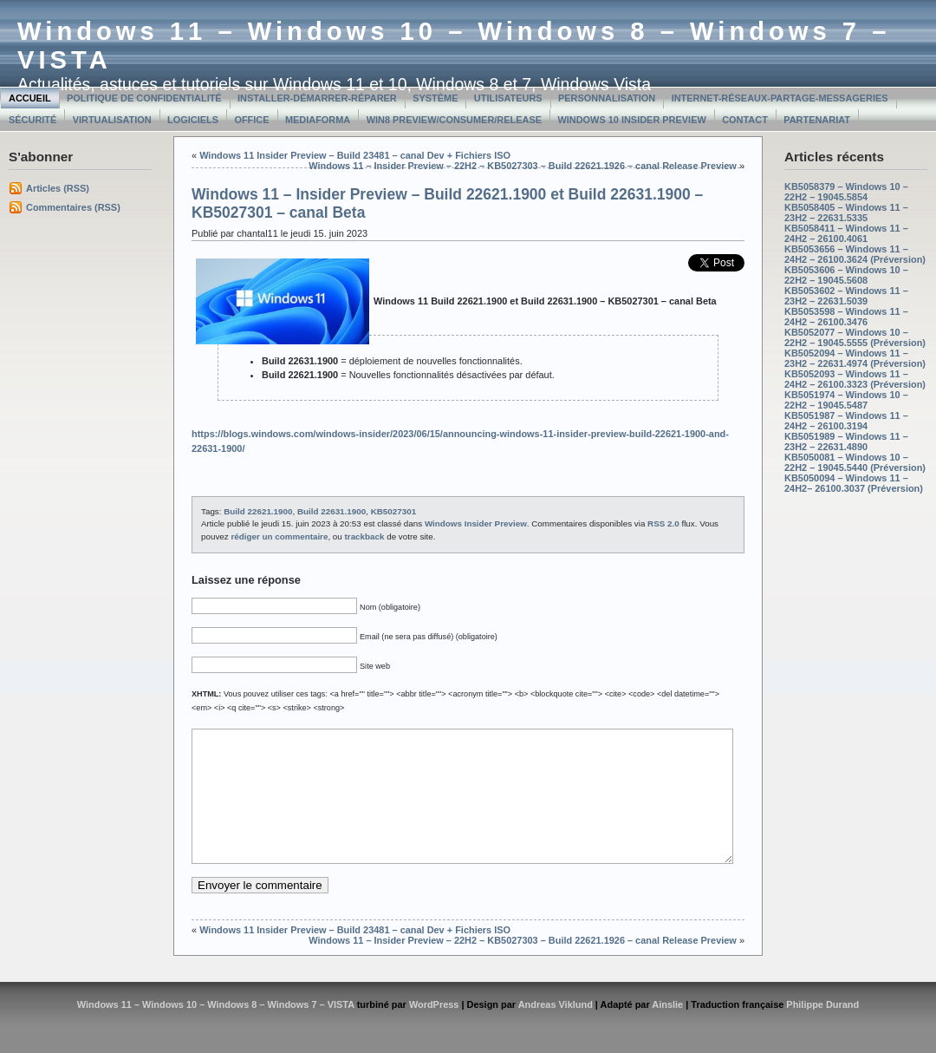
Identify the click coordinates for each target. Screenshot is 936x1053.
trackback (365, 536)
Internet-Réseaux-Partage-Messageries (780, 98)
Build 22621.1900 (258, 511)
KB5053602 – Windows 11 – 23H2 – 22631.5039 (846, 295)
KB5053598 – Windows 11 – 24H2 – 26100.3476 (846, 316)
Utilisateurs (508, 98)
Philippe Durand (822, 1030)
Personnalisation (606, 98)
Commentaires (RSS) (73, 207)
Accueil (30, 98)
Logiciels (192, 119)
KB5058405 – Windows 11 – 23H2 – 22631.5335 (846, 212)
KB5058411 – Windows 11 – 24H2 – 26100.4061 (846, 233)
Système (435, 98)
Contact (745, 119)
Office (251, 119)
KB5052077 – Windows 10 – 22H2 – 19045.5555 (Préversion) (855, 337)
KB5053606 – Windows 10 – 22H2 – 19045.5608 (846, 275)
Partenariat (816, 119)
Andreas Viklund (555, 1030)
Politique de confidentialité (144, 98)
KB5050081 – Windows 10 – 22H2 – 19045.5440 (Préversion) (855, 462)
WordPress (434, 1030)
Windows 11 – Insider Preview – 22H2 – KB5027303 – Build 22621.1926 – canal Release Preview (523, 165)
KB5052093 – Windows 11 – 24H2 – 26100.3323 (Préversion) (855, 379)
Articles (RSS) (57, 188)
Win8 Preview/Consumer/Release (454, 119)
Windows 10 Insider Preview (631, 119)
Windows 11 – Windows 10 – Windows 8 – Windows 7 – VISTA (215, 1030)
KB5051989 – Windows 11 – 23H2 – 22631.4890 (846, 441)
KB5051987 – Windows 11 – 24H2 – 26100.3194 (846, 420)
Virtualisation (112, 119)
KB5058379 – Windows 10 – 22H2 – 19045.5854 (846, 191)
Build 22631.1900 (331, 511)
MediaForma (317, 119)
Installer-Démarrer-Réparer (317, 98)
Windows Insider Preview (476, 523)
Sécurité (32, 119)
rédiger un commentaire (279, 536)
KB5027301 (393, 511)
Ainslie (667, 1030)
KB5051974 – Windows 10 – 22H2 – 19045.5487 (846, 399)
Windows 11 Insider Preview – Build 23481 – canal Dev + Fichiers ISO (354, 155)
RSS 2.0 (663, 523)
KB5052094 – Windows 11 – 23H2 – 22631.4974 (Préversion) (855, 358)
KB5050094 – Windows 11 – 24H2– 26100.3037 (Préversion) (853, 483)
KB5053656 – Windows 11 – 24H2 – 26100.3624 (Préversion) (855, 254)
